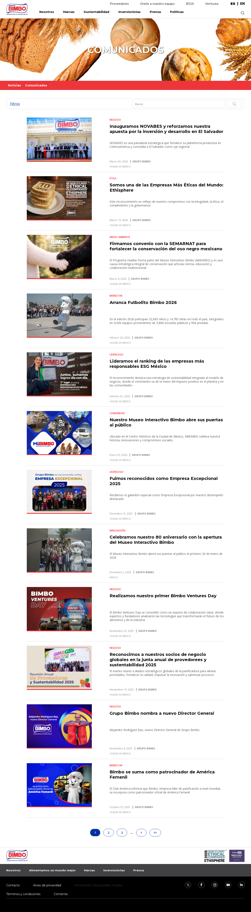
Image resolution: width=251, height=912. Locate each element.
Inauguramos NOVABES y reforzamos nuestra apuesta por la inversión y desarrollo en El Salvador (166, 129)
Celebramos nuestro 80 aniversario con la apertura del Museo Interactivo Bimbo (166, 540)
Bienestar (116, 295)
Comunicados (36, 85)
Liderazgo (116, 354)
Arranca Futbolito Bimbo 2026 (143, 302)
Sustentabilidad (96, 12)
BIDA (190, 4)
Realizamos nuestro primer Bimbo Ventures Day (163, 595)
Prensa (155, 12)
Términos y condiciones (23, 894)
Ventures (211, 4)
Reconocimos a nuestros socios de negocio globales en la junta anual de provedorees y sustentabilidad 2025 (158, 659)
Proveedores (119, 4)
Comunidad (117, 413)
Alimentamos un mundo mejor (52, 870)
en (242, 3)
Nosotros (46, 12)
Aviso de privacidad (47, 885)
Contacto (13, 885)
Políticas (177, 12)
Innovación (117, 530)
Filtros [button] (15, 103)
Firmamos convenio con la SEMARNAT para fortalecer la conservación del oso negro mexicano (166, 246)
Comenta (61, 894)
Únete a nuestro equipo (157, 4)
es (233, 3)
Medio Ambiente (120, 237)
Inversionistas (129, 12)
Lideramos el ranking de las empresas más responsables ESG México (157, 364)
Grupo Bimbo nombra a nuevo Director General (162, 713)
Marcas (68, 12)
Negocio (115, 119)
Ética (113, 178)
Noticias (14, 85)
